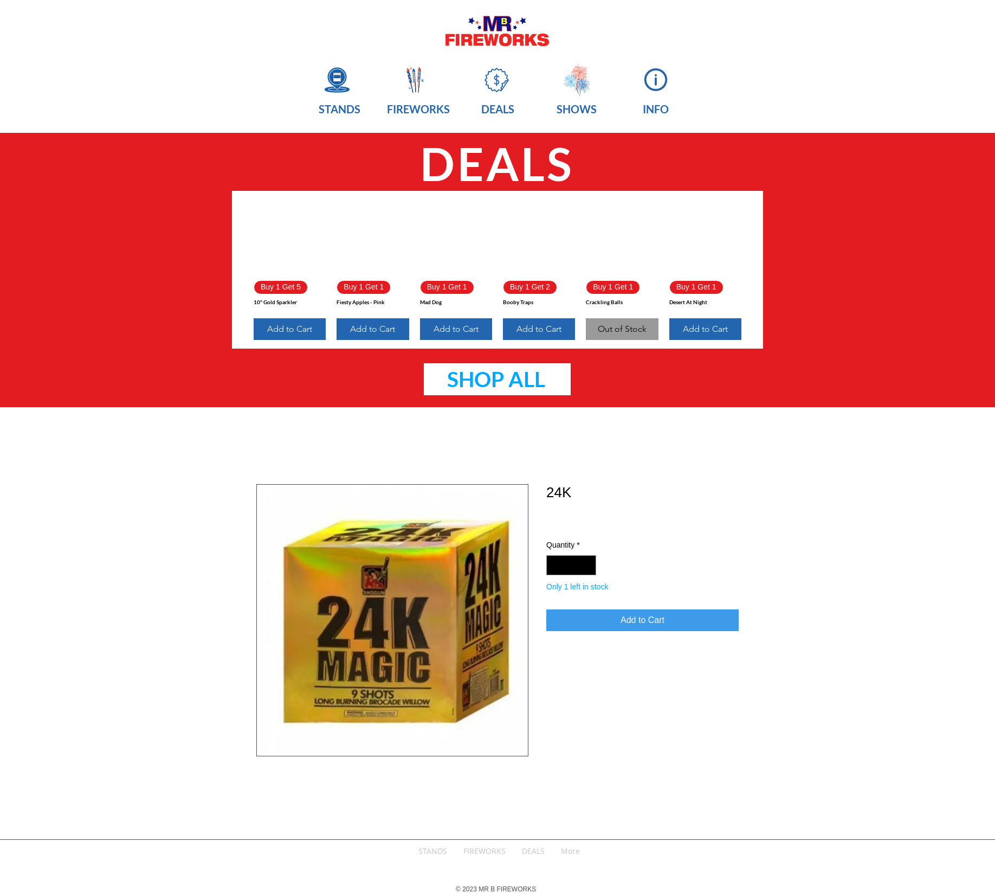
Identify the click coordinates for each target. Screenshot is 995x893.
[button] (339, 107)
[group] (497, 270)
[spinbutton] (571, 565)
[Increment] (588, 565)
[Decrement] (554, 565)
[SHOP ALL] (497, 379)
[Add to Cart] (290, 329)
